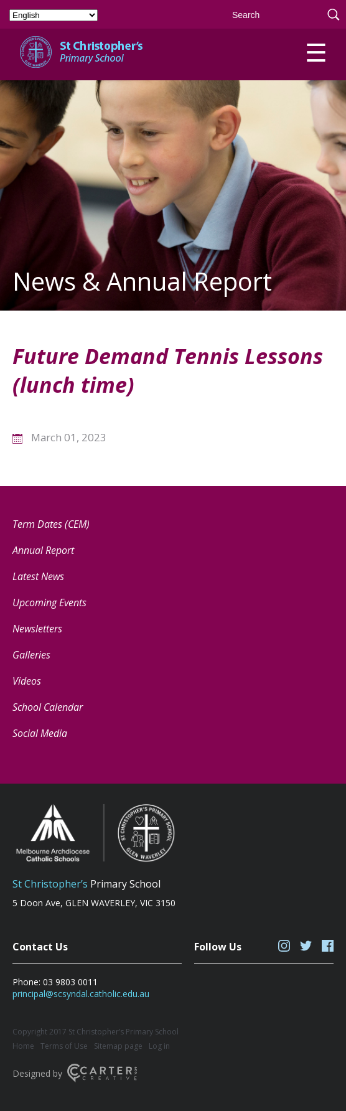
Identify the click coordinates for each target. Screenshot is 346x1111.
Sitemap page (118, 1046)
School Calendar (47, 707)
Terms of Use (64, 1046)
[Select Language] (53, 15)
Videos (26, 681)
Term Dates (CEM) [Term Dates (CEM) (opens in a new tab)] (51, 524)
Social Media (39, 733)
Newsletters (37, 628)
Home (23, 1046)
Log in (159, 1046)
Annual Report (43, 550)
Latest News (38, 576)
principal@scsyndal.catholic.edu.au (80, 994)
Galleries (31, 655)
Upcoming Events (49, 602)
